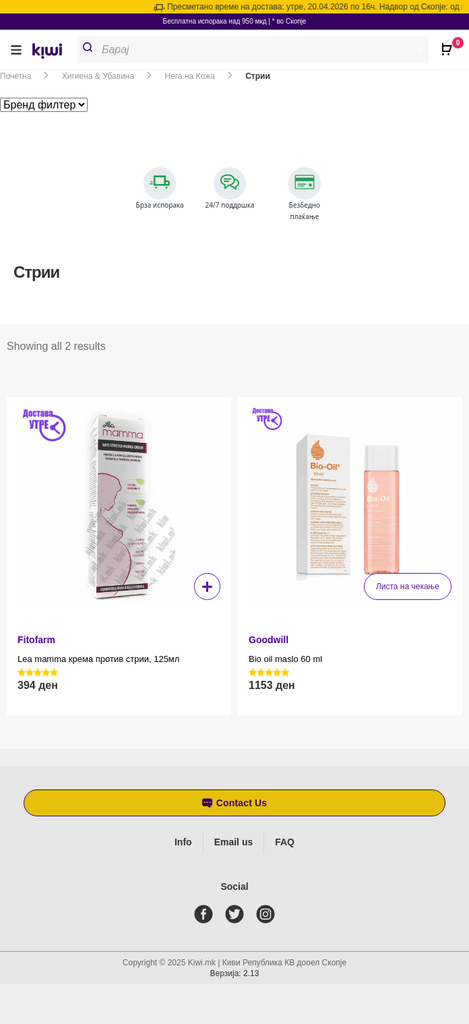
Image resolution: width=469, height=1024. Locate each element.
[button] (16, 49)
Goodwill (268, 639)
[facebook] (206, 914)
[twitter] (237, 914)
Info (183, 842)
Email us (233, 842)
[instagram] (268, 914)
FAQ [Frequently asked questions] (284, 842)
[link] (51, 53)
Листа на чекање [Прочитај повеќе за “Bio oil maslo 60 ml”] (407, 586)
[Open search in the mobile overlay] (258, 49)
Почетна (15, 76)
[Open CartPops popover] (449, 43)
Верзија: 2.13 (234, 973)
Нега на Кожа (190, 76)
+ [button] (207, 586)
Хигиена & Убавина (98, 76)
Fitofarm (36, 639)
